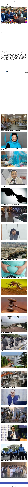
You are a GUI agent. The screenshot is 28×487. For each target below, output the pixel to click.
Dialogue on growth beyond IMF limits (6, 186)
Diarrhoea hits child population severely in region (8, 167)
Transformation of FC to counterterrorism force (8, 350)
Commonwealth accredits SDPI (5, 442)
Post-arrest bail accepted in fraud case (6, 314)
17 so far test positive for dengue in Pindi (7, 295)
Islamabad (2, 3)
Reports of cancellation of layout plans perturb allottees (9, 259)
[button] (6, 71)
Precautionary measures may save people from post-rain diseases (10, 130)
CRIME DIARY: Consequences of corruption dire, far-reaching (10, 204)
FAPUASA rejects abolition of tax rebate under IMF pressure (9, 478)
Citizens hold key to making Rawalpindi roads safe (8, 222)
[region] (14, 39)
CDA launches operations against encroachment (8, 387)
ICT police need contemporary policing (6, 460)
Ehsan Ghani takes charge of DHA (6, 405)
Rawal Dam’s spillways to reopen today (6, 332)
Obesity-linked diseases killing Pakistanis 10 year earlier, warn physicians (11, 277)
